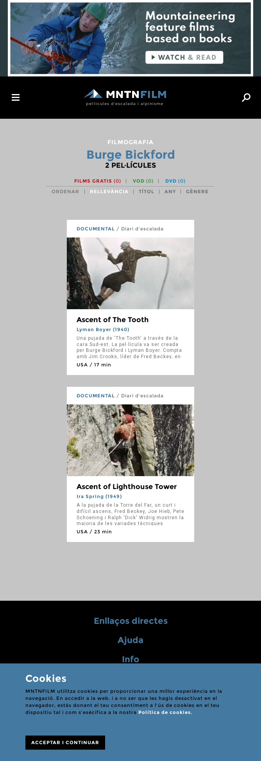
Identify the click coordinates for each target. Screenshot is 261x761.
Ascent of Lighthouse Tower (127, 486)
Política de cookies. (165, 712)
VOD (143, 181)
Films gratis (97, 181)
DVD (175, 181)
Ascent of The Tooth (113, 319)
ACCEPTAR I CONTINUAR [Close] (65, 742)
